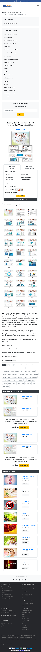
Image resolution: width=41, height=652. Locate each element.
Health (14, 383)
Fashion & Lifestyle (9, 62)
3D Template (4, 588)
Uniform (16, 380)
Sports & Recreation (9, 90)
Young (9, 383)
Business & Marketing (10, 43)
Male (22, 371)
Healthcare (14, 374)
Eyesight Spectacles (28, 549)
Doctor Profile (26, 537)
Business (20, 377)
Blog (2, 627)
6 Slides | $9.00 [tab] (12, 167)
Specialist (14, 377)
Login (13, 1)
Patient (30, 374)
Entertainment (8, 56)
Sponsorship (25, 490)
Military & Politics (8, 78)
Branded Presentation (6, 623)
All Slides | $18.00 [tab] (29, 167)
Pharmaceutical (31, 380)
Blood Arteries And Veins (29, 525)
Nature (6, 81)
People (27, 365)
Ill (8, 365)
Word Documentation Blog (28, 588)
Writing (33, 371)
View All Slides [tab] (8, 205)
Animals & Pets (8, 37)
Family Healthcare (15, 371)
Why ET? (24, 614)
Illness (4, 377)
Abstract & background (10, 34)
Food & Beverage (8, 65)
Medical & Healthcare (10, 75)
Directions (24, 627)
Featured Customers (6, 610)
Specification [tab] (20, 205)
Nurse (9, 377)
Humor (5, 68)
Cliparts (24, 598)
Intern (9, 368)
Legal (5, 71)
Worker (14, 368)
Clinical (19, 368)
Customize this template (20, 200)
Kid (25, 380)
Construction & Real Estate (11, 49)
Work (11, 365)
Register (20, 1)
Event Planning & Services (11, 59)
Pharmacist (28, 383)
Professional (6, 371)
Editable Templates (15, 644)
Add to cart (24, 427)
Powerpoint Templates (27, 603)
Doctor (33, 383)
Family (18, 383)
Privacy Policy (25, 618)
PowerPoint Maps (5, 592)
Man (30, 377)
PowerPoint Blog (5, 598)
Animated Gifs (25, 596)
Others (6, 84)
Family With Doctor (7, 380)
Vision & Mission (26, 612)
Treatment (21, 374)
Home (4, 12)
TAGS (4, 365)
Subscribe (20, 114)
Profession (28, 368)
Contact (24, 625)
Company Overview (27, 610)
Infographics (4, 625)
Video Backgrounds (27, 594)
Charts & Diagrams (6, 594)
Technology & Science (10, 93)
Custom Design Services (7, 596)
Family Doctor (21, 365)
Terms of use (25, 616)
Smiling (32, 365)
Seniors (26, 377)
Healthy (5, 383)
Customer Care (25, 629)
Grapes (24, 513)
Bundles (3, 618)
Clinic (4, 374)
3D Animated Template (7, 590)
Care (15, 365)
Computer (7, 46)
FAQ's (23, 622)
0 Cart (27, 1)
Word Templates (26, 587)
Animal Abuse (26, 501)
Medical (21, 380)
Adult (26, 374)
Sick (23, 383)
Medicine (34, 377)
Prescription (6, 386)
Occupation (27, 371)
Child (23, 368)
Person (9, 374)
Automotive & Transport (11, 40)
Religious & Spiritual (9, 87)
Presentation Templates (14, 12)
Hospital (36, 374)
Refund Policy (25, 620)
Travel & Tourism (8, 97)
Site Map (24, 624)
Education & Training (10, 53)
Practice (5, 368)
